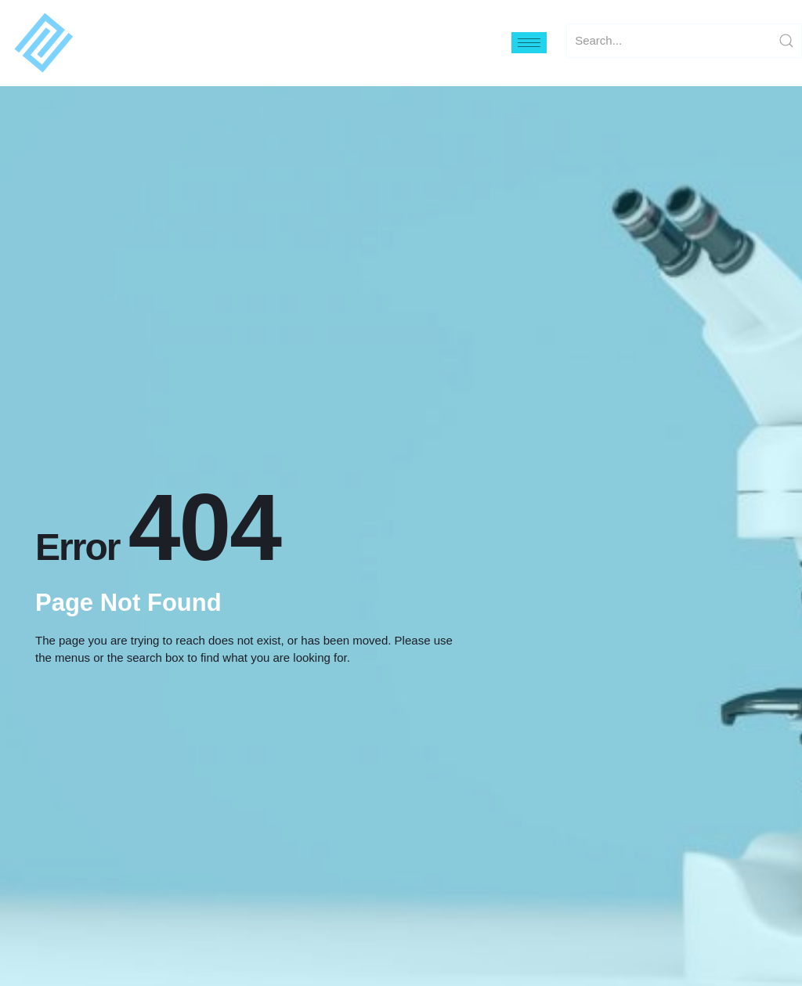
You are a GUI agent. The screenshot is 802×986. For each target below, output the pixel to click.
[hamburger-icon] (529, 42)
